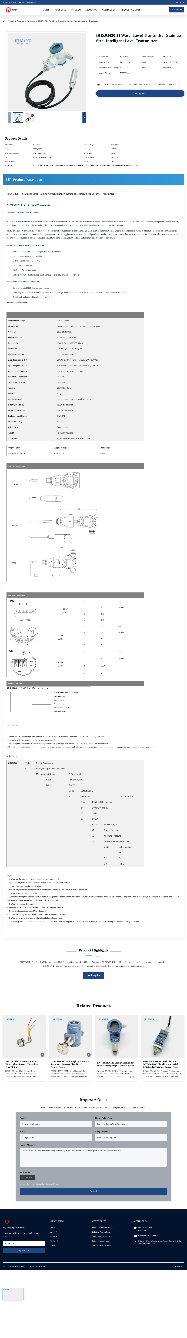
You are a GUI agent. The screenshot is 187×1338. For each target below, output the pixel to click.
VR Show (76, 10)
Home (46, 10)
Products (60, 10)
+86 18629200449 (145, 1227)
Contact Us (109, 10)
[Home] (4, 21)
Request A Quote (131, 10)
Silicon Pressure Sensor (100, 1241)
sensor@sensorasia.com (29, 2)
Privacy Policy (179, 1266)
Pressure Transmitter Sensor (102, 1227)
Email (23, 1118)
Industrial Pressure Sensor (101, 1232)
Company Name (102, 1131)
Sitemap (53, 1245)
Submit (94, 1191)
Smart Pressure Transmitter (102, 1245)
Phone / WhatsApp (103, 1118)
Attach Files (25, 1172)
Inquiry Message (28, 1145)
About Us (91, 10)
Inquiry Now (177, 10)
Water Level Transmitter (26, 21)
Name (22, 1131)
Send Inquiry (93, 975)
